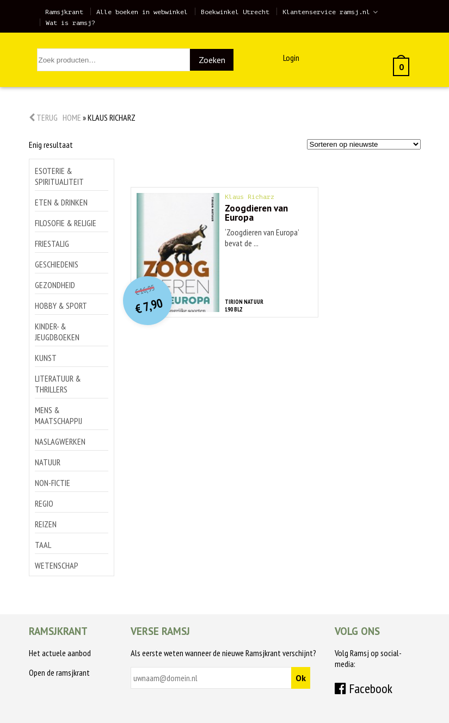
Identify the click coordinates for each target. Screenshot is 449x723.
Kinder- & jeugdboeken (57, 331)
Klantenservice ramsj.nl (326, 12)
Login (291, 57)
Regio (44, 503)
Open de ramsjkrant (59, 672)
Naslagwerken (60, 441)
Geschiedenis (56, 264)
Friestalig (52, 243)
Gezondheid (55, 284)
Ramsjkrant (64, 12)
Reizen (46, 524)
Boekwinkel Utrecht (235, 12)
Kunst (46, 357)
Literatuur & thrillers (58, 384)
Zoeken (212, 59)
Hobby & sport (61, 305)
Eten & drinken (61, 202)
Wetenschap (56, 565)
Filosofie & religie (65, 222)
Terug (43, 117)
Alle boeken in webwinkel (142, 12)
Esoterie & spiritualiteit (59, 176)
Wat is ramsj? (70, 23)
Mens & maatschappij (58, 415)
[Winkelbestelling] (364, 144)
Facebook (363, 688)
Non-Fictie (52, 482)
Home (72, 117)
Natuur (47, 462)
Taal (43, 544)
